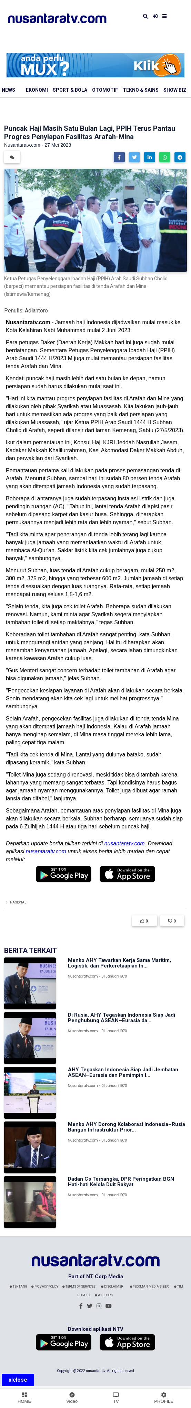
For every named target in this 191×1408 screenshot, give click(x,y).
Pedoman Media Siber (149, 1286)
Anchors (104, 1295)
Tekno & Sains (141, 90)
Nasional (18, 902)
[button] (119, 157)
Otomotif (105, 90)
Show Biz (175, 90)
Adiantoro (36, 310)
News (8, 90)
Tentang (18, 1286)
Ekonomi (37, 90)
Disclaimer (112, 1286)
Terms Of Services (79, 1286)
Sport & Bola (70, 90)
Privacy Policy (44, 1286)
